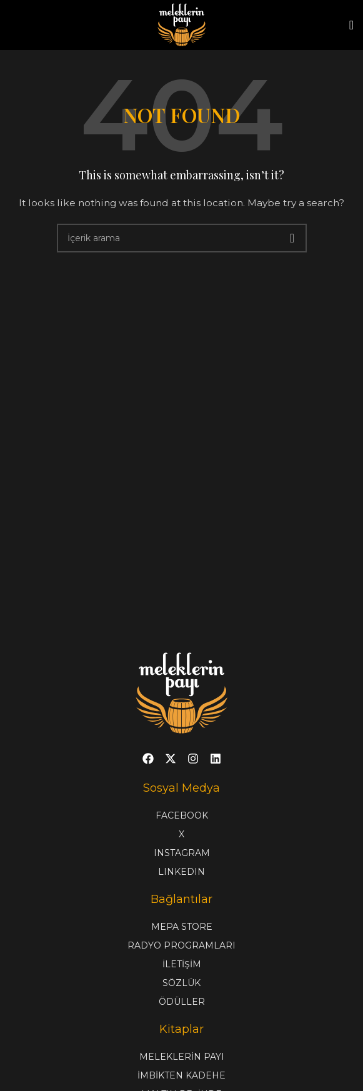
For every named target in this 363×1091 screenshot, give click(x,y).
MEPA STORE (181, 926)
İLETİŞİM (181, 964)
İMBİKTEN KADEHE (181, 1075)
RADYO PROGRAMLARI (181, 945)
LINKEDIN (181, 871)
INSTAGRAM (182, 853)
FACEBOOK (182, 815)
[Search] (182, 238)
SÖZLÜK (181, 983)
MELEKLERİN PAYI (181, 1056)
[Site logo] (181, 24)
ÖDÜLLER (182, 1001)
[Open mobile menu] (351, 24)
